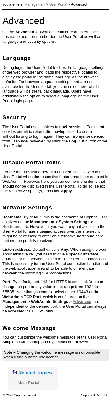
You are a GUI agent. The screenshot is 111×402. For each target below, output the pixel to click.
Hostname (11, 226)
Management (35, 4)
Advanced (82, 301)
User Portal (58, 4)
